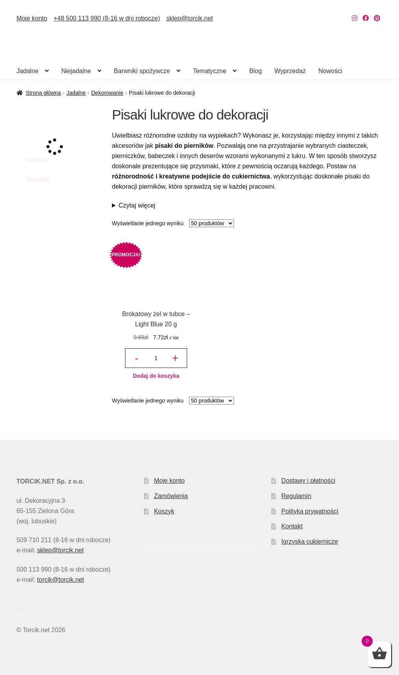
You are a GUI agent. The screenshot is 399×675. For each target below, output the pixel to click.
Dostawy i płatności (308, 480)
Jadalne (28, 71)
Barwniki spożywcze (142, 71)
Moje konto (32, 18)
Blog (255, 71)
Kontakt (292, 526)
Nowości (330, 71)
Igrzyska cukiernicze (309, 541)
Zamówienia (171, 496)
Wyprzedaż (290, 71)
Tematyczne (209, 71)
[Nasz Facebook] (365, 18)
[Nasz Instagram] (354, 18)
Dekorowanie (107, 93)
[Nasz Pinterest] (377, 18)
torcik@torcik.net (60, 579)
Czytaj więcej (137, 205)
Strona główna (43, 93)
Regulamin (296, 496)
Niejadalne (76, 71)
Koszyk (164, 511)
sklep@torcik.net (189, 18)
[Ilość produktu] (156, 358)
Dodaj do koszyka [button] (156, 376)
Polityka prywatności (309, 511)
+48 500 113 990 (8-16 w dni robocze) (106, 18)
